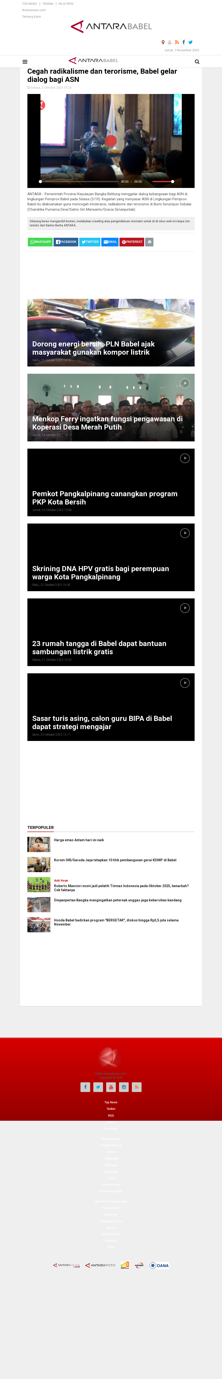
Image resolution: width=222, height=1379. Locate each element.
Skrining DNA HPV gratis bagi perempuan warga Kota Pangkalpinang (100, 572)
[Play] (34, 182)
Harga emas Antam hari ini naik (79, 840)
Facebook (111, 1128)
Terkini (47, 4)
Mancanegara (111, 1139)
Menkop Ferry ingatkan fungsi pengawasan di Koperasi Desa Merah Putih (107, 423)
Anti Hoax (61, 880)
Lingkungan (111, 1158)
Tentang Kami (31, 16)
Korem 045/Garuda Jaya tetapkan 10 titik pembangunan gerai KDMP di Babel (115, 860)
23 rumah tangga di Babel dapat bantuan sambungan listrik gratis (99, 647)
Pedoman (111, 1214)
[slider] (79, 181)
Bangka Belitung (111, 1145)
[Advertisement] (115, 274)
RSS (111, 1115)
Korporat (111, 1241)
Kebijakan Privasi (111, 1221)
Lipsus (111, 1152)
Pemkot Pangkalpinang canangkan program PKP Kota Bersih (105, 497)
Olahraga (111, 1165)
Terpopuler (40, 827)
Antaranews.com (34, 10)
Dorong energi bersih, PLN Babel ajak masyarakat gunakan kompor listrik (93, 348)
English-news (111, 1184)
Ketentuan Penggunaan (111, 1201)
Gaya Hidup (111, 1171)
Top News (29, 4)
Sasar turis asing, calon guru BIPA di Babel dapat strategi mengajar (102, 722)
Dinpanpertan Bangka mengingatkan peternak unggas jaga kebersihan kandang (118, 900)
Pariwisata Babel (111, 1191)
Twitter (111, 1122)
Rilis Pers (66, 4)
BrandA (111, 1227)
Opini (111, 1178)
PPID (111, 1247)
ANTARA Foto (111, 1234)
